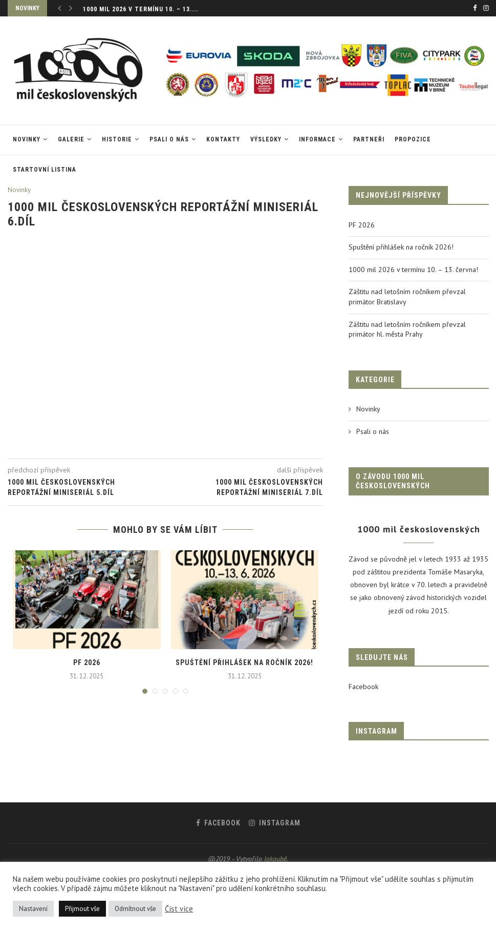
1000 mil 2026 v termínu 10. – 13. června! (413, 269)
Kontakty (223, 139)
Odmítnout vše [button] (135, 908)
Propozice (413, 139)
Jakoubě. (276, 858)
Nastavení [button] (33, 908)
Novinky (26, 139)
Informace (317, 139)
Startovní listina (44, 169)
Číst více (179, 909)
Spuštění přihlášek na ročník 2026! (144, 8)
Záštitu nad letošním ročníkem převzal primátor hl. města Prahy (407, 329)
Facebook (363, 686)
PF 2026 (86, 662)
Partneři (368, 139)
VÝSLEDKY (266, 139)
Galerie (71, 139)
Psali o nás (169, 139)
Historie (117, 139)
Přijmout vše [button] (82, 908)
